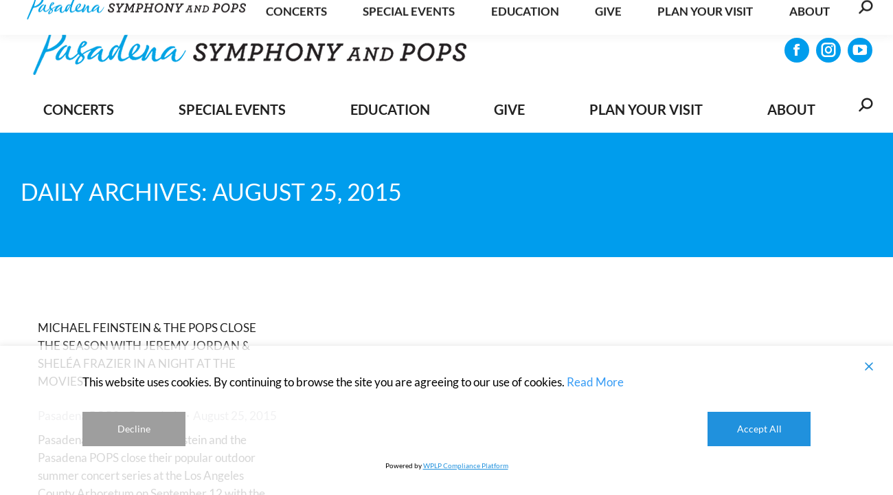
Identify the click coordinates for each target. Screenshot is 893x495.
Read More (595, 382)
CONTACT (837, 17)
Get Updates (752, 16)
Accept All (759, 428)
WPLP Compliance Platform (465, 465)
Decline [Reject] (133, 428)
